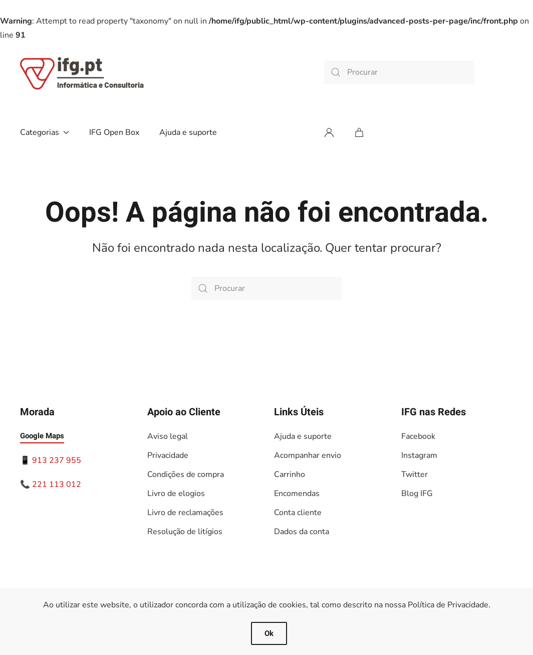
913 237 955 (56, 460)
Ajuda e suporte (188, 132)
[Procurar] (399, 72)
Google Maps (42, 435)
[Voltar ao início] (82, 72)
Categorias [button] (44, 132)
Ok (269, 633)
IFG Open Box (114, 132)
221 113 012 (56, 484)
